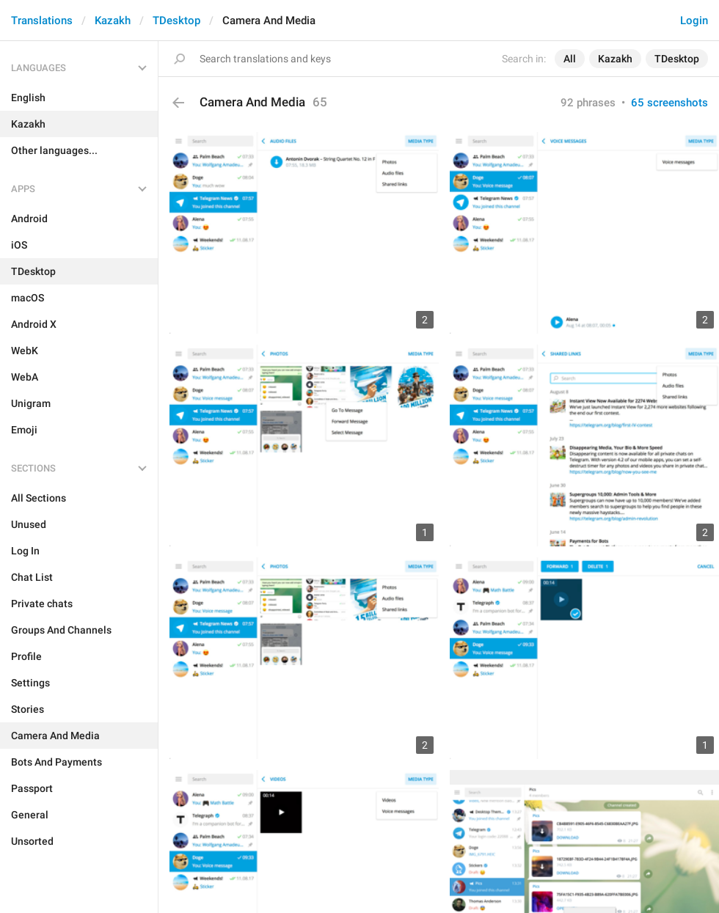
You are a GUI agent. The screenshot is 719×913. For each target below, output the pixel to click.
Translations (42, 20)
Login (694, 20)
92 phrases (588, 102)
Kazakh (113, 20)
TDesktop (176, 20)
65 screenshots (669, 102)
